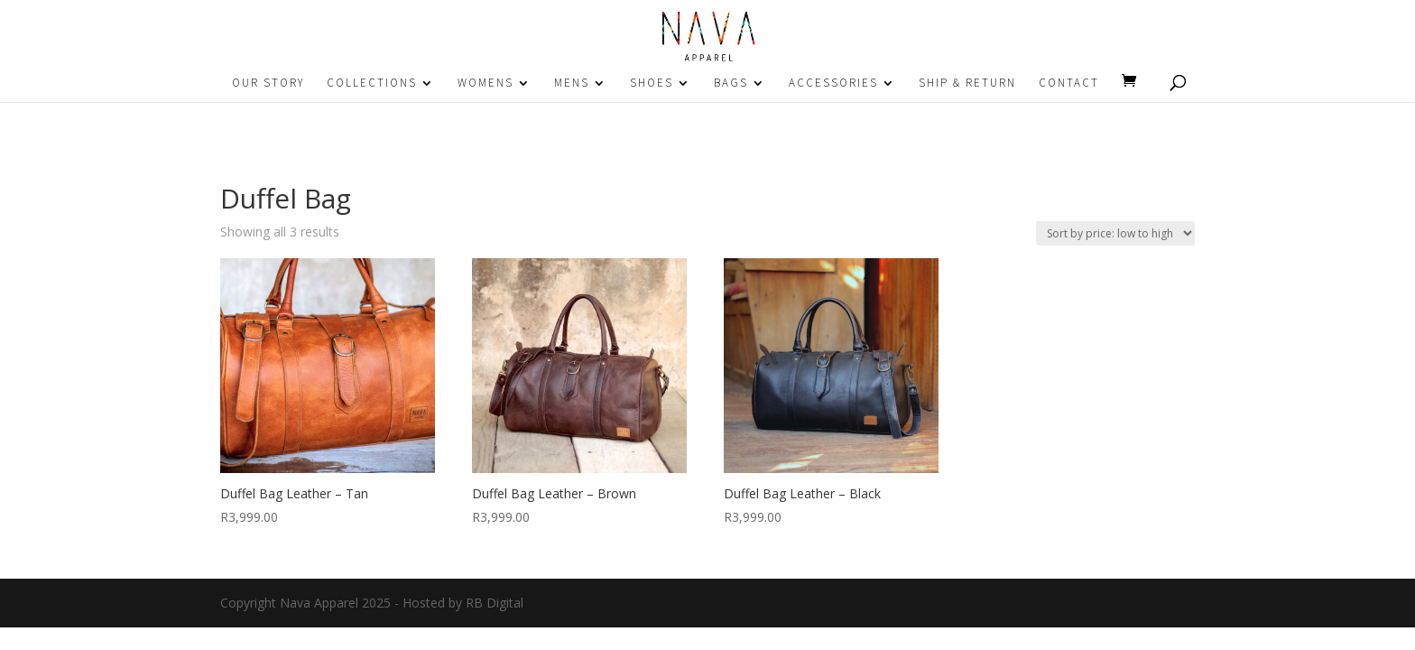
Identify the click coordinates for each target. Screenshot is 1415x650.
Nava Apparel (319, 602)
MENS (571, 83)
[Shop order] (1115, 233)
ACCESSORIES (833, 83)
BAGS (731, 83)
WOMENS (485, 83)
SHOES (651, 83)
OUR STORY (268, 83)
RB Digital (494, 602)
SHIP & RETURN (967, 83)
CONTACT (1069, 83)
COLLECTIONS (372, 83)
